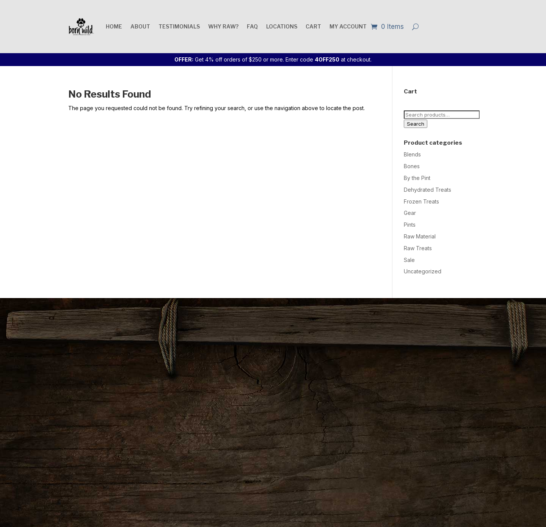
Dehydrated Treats (427, 189)
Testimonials (179, 26)
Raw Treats (418, 248)
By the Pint (417, 178)
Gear (410, 213)
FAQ (252, 26)
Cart (313, 26)
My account (348, 26)
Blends (412, 154)
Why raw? (223, 26)
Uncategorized (422, 271)
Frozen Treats (421, 201)
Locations (281, 26)
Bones (412, 166)
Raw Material (420, 236)
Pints (410, 224)
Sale (409, 260)
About (140, 26)
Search (415, 124)
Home (114, 26)
